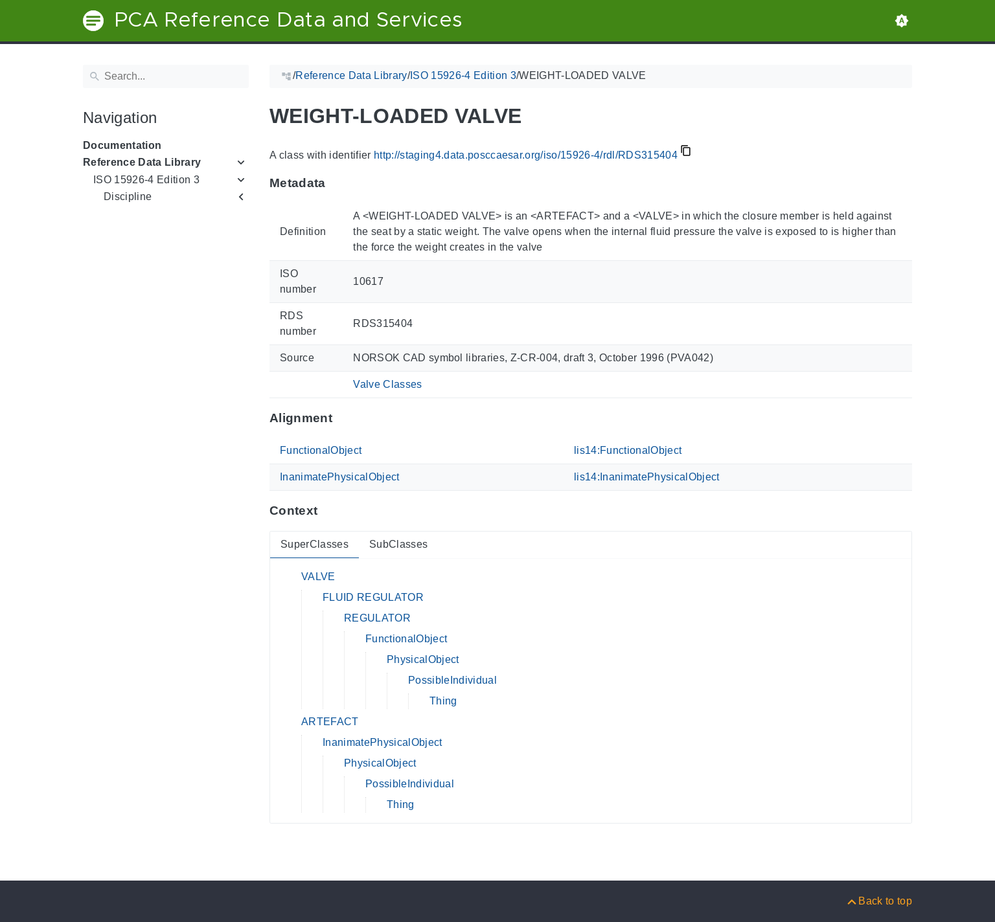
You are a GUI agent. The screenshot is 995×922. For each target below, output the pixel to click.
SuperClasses (314, 544)
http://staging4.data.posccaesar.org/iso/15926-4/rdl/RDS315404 (526, 155)
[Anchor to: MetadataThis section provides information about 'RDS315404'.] (338, 183)
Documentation (122, 145)
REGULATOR (377, 618)
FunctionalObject (320, 450)
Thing (443, 700)
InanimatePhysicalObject (340, 476)
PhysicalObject (423, 659)
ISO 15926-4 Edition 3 (146, 179)
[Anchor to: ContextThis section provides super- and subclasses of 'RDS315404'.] (330, 511)
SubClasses (398, 544)
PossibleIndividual (452, 680)
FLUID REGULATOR (373, 597)
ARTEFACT (330, 721)
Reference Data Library (142, 162)
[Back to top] (878, 900)
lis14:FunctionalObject (627, 450)
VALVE (318, 576)
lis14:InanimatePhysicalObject (647, 476)
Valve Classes (387, 384)
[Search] (166, 76)
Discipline (128, 196)
